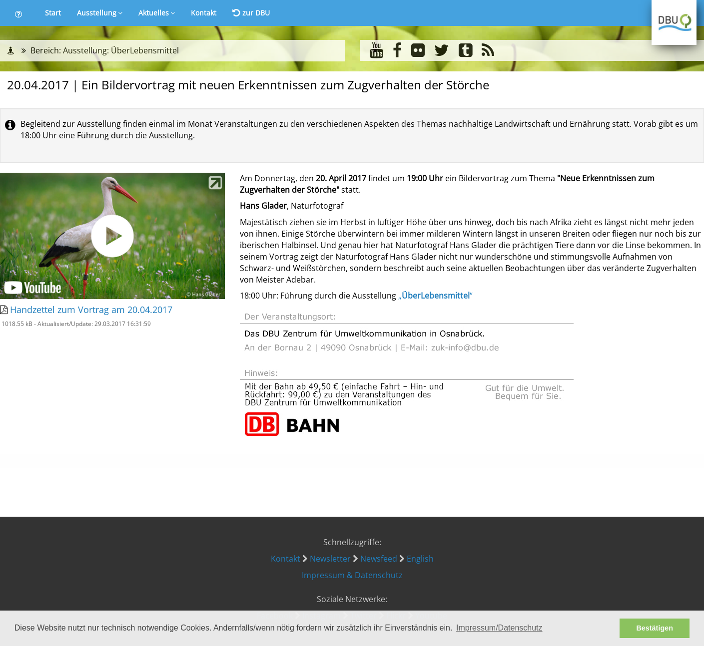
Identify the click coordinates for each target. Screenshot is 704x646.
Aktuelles (156, 12)
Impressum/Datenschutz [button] (499, 628)
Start (53, 12)
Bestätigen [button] (654, 628)
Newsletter (330, 558)
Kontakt (203, 12)
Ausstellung (99, 12)
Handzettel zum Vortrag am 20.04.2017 (91, 310)
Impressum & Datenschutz (352, 575)
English (420, 558)
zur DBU (251, 13)
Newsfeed (378, 558)
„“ (435, 295)
